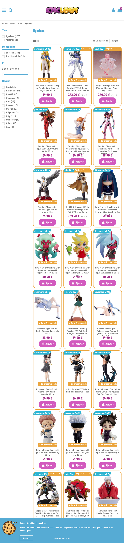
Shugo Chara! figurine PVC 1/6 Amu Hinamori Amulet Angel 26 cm (107, 88)
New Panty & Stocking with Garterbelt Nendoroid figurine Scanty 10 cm (47, 270)
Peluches (12, 39)
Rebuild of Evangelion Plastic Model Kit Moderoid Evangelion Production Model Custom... (107, 150)
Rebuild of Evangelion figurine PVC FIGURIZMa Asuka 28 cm (47, 149)
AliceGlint (12, 94)
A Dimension (13, 90)
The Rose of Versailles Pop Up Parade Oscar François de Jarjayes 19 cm (47, 88)
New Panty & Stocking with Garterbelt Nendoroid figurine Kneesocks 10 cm (107, 270)
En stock (13, 52)
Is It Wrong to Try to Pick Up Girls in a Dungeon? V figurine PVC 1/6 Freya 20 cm (77, 514)
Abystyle (11, 87)
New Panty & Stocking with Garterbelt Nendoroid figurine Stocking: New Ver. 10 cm (107, 211)
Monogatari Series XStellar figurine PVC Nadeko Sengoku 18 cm (47, 392)
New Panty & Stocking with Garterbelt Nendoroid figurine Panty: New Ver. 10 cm (77, 271)
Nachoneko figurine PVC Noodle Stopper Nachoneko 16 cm (47, 331)
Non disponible (15, 56)
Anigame (12, 112)
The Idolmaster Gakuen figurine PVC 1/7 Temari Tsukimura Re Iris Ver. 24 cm (77, 89)
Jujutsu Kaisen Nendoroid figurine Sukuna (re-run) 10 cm (47, 453)
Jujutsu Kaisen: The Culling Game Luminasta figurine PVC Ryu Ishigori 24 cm (107, 392)
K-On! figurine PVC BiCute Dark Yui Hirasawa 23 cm (77, 390)
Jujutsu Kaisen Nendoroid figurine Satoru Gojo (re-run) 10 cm (77, 453)
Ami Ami (11, 108)
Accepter (26, 538)
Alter (10, 101)
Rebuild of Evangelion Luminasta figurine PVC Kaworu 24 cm (47, 210)
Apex (10, 127)
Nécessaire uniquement (62, 538)
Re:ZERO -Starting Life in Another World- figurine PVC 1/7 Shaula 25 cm (77, 210)
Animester (12, 119)
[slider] (3, 74)
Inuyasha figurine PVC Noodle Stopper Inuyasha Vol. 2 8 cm (107, 513)
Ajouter (47, 101)
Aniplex (11, 123)
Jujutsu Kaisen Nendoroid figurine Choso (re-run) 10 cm (107, 453)
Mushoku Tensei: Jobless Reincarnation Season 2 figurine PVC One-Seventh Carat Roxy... (107, 332)
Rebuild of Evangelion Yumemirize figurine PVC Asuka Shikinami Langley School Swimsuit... (77, 150)
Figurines (13, 36)
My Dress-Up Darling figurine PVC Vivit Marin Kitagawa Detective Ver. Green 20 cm (77, 332)
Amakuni (12, 105)
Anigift (11, 116)
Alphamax (12, 98)
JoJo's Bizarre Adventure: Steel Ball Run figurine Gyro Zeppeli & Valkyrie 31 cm (47, 513)
